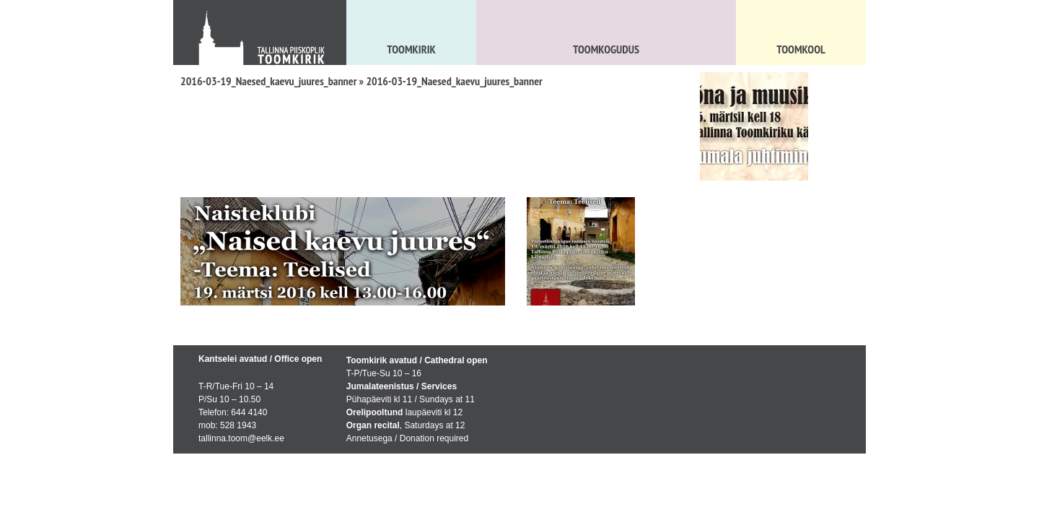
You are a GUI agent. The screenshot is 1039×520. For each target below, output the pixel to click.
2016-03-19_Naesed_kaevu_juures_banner (268, 81)
